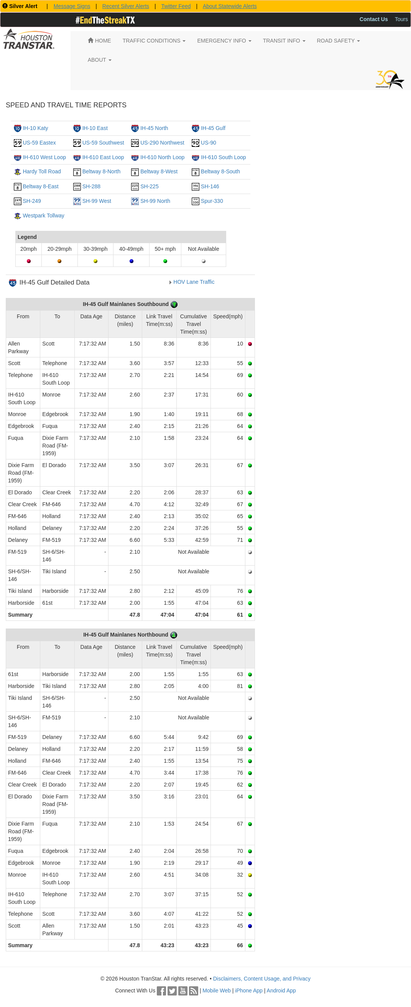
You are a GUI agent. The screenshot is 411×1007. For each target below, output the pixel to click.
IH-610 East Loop (103, 157)
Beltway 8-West (159, 171)
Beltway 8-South (220, 171)
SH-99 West (96, 201)
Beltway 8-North (101, 171)
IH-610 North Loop (162, 157)
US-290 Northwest (162, 143)
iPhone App (249, 990)
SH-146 (210, 186)
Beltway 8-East (40, 186)
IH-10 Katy (35, 128)
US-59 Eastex (39, 143)
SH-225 (149, 186)
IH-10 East (95, 128)
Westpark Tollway (43, 215)
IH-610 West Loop (44, 157)
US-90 (208, 143)
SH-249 (32, 201)
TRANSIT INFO (284, 41)
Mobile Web (216, 990)
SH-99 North (155, 201)
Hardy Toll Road (42, 171)
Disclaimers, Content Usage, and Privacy (262, 979)
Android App (281, 990)
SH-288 (91, 186)
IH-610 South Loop (223, 157)
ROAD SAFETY (338, 41)
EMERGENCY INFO (224, 41)
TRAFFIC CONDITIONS (154, 41)
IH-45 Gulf (213, 128)
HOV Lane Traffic (193, 282)
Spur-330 (212, 201)
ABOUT (100, 60)
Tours (401, 19)
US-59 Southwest (103, 143)
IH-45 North (154, 128)
